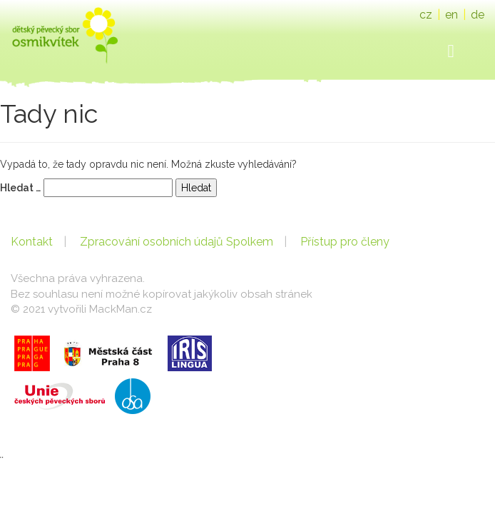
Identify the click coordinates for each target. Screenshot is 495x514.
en (451, 14)
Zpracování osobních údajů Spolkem (176, 241)
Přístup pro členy (344, 241)
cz (425, 14)
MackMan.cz (120, 309)
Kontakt (32, 241)
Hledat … (20, 187)
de (477, 14)
